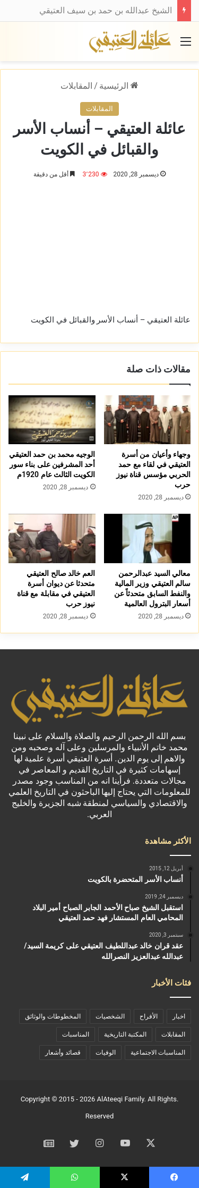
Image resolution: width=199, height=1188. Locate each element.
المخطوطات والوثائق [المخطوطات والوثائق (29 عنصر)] (53, 1016)
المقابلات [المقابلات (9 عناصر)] (173, 1034)
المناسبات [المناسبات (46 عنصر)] (75, 1034)
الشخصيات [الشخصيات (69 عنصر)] (110, 1016)
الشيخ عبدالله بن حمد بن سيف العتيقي (105, 10)
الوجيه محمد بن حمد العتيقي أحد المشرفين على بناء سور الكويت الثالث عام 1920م (52, 464)
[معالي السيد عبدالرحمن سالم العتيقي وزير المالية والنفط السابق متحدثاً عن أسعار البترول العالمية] (147, 538)
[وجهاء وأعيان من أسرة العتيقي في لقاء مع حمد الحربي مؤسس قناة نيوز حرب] (147, 419)
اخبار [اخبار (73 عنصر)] (178, 1016)
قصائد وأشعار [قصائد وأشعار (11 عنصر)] (63, 1052)
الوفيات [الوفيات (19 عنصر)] (106, 1052)
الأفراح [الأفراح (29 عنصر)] (149, 1016)
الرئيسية (119, 86)
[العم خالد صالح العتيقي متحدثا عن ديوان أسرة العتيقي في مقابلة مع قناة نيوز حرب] (52, 538)
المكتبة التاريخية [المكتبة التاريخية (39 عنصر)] (125, 1034)
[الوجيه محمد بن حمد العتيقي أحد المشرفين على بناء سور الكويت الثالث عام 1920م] (52, 419)
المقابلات (76, 86)
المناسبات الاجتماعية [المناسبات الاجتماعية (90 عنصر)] (158, 1052)
